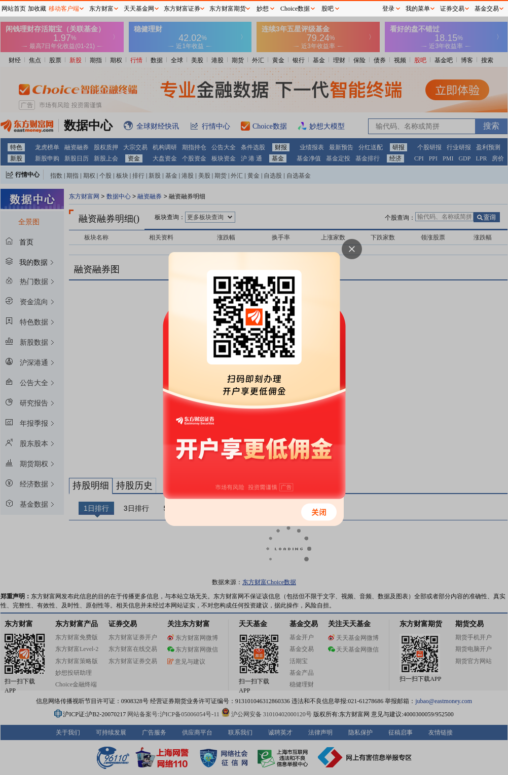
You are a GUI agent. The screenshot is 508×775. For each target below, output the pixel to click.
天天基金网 (139, 8)
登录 (388, 8)
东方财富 (101, 8)
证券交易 (452, 8)
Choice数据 (295, 8)
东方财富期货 (227, 8)
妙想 (263, 8)
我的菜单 (418, 8)
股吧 (327, 8)
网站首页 (14, 8)
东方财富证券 (182, 8)
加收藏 (37, 8)
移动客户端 (64, 8)
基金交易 (487, 8)
